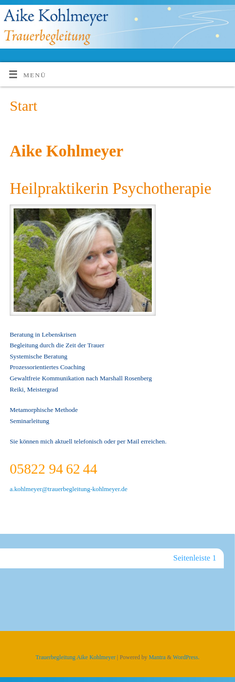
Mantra (157, 657)
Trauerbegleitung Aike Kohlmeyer (75, 657)
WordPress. (186, 657)
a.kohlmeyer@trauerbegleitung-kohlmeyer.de (68, 489)
